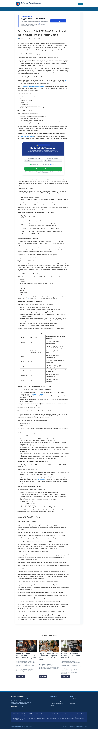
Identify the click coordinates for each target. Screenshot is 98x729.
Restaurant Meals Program (27, 136)
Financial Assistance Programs (56, 701)
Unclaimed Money (70, 9)
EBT (65, 80)
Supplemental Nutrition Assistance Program (32, 86)
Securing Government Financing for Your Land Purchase (70, 655)
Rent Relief (45, 9)
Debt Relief (37, 9)
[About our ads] (67, 15)
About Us (52, 698)
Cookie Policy (72, 703)
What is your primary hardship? (33, 158)
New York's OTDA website (36, 394)
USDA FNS (27, 298)
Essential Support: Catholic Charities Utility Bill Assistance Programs (26, 655)
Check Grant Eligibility (58, 21)
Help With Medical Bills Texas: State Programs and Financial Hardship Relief (48, 656)
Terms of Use (44, 171)
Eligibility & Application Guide (56, 703)
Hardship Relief (54, 9)
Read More (20, 676)
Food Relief (29, 9)
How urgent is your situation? (53, 158)
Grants (62, 9)
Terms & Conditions (74, 698)
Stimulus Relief (20, 9)
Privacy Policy (50, 171)
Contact (52, 705)
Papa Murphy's (41, 479)
